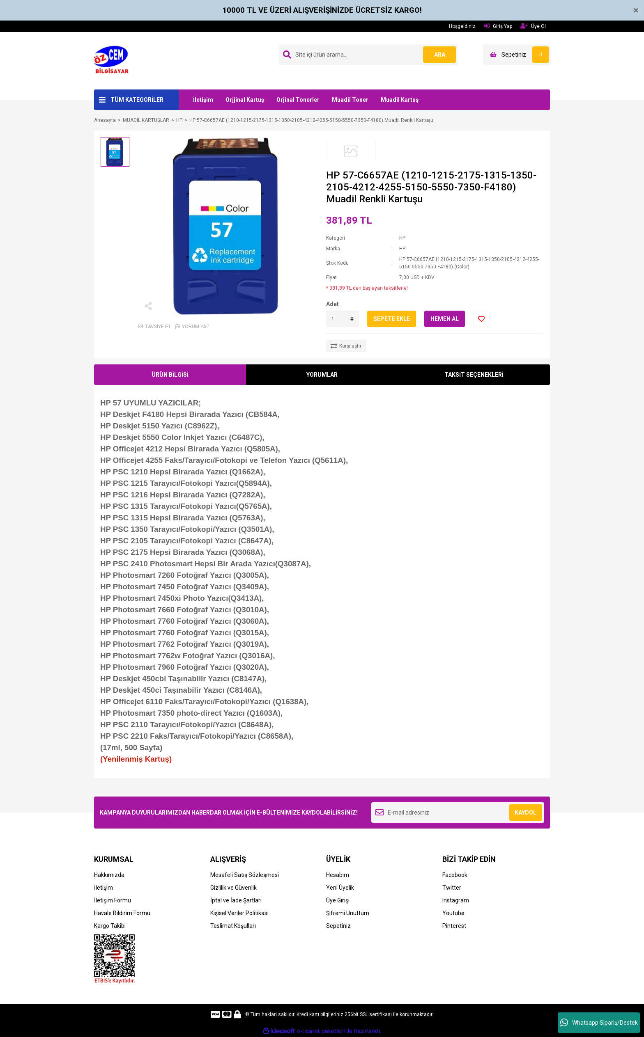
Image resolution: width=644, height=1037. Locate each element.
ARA (439, 54)
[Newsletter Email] (457, 812)
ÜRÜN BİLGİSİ (170, 374)
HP (402, 238)
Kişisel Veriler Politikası (239, 913)
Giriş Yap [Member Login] (498, 26)
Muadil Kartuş (400, 99)
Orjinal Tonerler (298, 99)
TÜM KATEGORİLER (136, 99)
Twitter (451, 887)
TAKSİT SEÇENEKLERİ (474, 374)
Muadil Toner (350, 99)
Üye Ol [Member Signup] (533, 26)
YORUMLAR (322, 374)
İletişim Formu (112, 900)
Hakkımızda (109, 875)
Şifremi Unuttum (347, 913)
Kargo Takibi (110, 926)
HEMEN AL (444, 319)
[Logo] (113, 60)
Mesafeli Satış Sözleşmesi (244, 875)
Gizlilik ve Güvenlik (233, 887)
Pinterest (454, 926)
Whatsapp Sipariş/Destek (599, 1022)
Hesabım (337, 875)
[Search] (368, 54)
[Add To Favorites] (481, 319)
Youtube (453, 913)
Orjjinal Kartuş (244, 99)
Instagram (455, 900)
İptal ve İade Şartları (236, 900)
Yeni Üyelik (340, 887)
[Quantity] (342, 319)
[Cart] (517, 54)
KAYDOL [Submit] (525, 812)
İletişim (203, 99)
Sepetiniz (338, 926)
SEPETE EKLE (391, 319)
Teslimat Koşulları (233, 926)
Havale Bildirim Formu (122, 913)
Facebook (454, 875)
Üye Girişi (338, 900)
